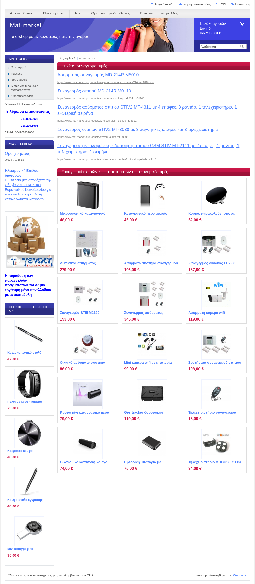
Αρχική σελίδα (164, 4)
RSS (223, 4)
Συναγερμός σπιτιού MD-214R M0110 (94, 91)
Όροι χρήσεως (17, 153)
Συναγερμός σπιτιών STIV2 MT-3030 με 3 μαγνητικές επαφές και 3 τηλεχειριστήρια (137, 129)
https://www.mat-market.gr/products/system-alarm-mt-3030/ (92, 136)
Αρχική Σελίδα (68, 58)
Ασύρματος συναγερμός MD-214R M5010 (98, 74)
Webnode (239, 575)
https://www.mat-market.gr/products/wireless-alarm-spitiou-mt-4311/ (97, 120)
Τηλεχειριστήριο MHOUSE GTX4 (214, 462)
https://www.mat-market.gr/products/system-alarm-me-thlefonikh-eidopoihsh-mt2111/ (107, 159)
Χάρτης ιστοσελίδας (197, 4)
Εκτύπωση (242, 4)
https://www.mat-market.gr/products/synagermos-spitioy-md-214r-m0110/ (100, 98)
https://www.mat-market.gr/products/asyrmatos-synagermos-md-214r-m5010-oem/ (105, 82)
